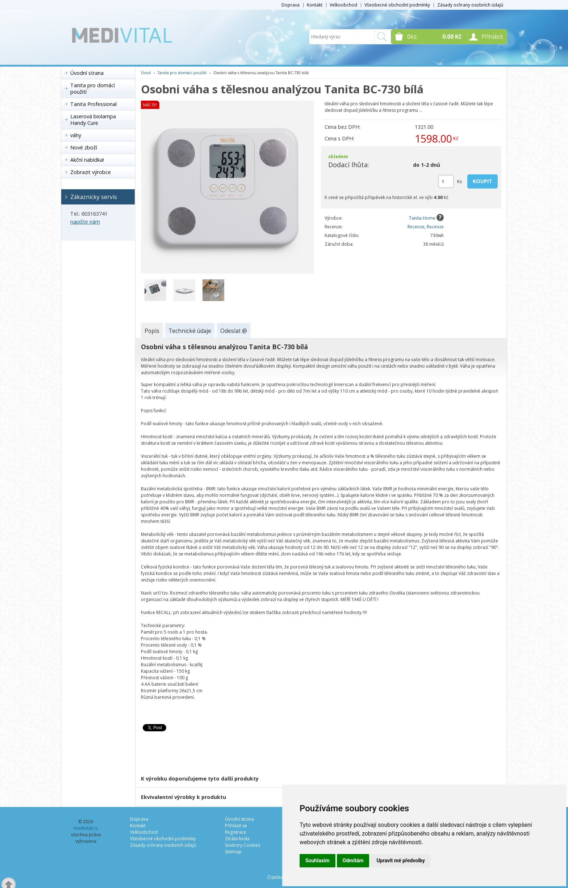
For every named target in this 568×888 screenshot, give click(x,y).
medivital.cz (86, 828)
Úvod (146, 72)
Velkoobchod (343, 5)
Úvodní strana (87, 72)
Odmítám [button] (353, 860)
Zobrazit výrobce (90, 172)
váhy (75, 135)
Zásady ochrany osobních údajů (470, 5)
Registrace (235, 832)
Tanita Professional (93, 104)
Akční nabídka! (87, 159)
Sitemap (233, 852)
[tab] (152, 331)
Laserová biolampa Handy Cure (93, 119)
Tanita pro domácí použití (92, 88)
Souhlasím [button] (317, 860)
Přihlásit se (236, 826)
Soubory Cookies (242, 845)
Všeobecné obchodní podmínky (397, 5)
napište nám (85, 221)
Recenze (416, 227)
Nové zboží (83, 147)
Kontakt (314, 5)
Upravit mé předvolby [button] (400, 860)
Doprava (290, 5)
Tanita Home (422, 218)
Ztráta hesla (237, 839)
